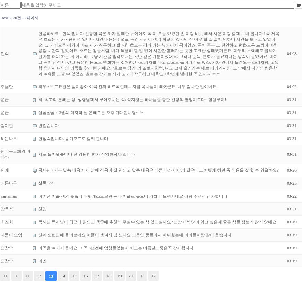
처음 (5, 276)
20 (131, 275)
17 (97, 275)
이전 (16, 276)
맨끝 (153, 276)
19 (119, 275)
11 (28, 275)
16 (86, 275)
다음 (142, 276)
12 (39, 275)
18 (108, 275)
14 (63, 275)
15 (74, 275)
